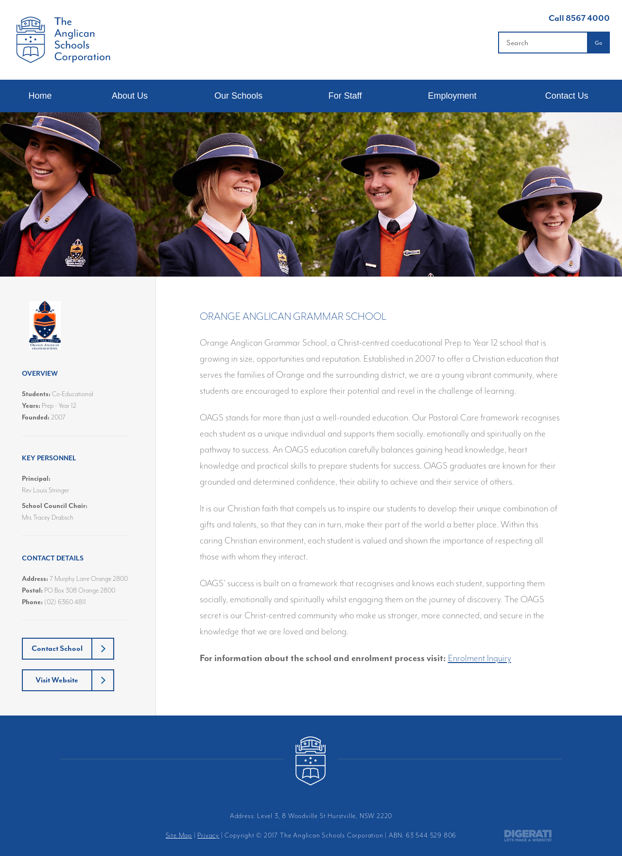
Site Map (179, 835)
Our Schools (238, 96)
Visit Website (56, 680)
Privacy (208, 835)
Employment (452, 96)
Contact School (57, 648)
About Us (130, 96)
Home (40, 96)
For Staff (345, 96)
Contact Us (566, 96)
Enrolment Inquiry (479, 658)
